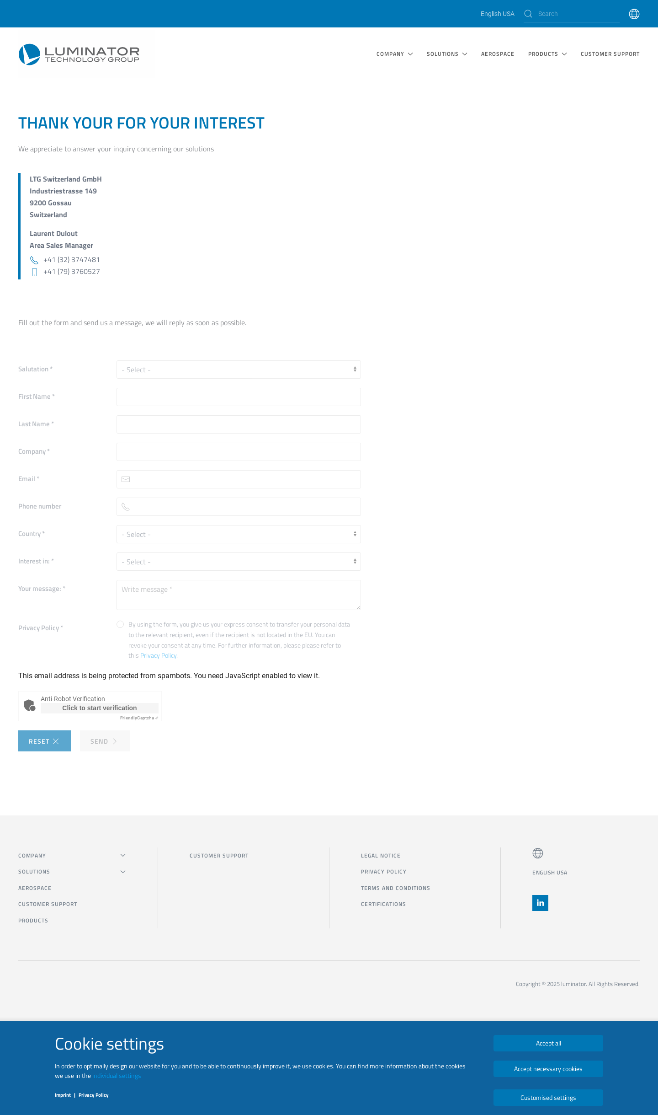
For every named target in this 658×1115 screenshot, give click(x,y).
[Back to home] (86, 54)
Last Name (36, 423)
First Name (36, 396)
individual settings (116, 1075)
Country (31, 533)
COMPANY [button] (395, 53)
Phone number (39, 506)
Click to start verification (99, 708)
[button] (634, 13)
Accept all (548, 1043)
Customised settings (548, 1097)
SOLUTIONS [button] (447, 53)
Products (33, 920)
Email (28, 478)
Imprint (63, 1095)
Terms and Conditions (395, 888)
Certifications (383, 904)
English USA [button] (550, 872)
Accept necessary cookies (548, 1068)
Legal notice (381, 855)
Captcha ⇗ (139, 717)
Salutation (35, 369)
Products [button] (547, 53)
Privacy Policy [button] (158, 655)
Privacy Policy (40, 627)
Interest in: (36, 561)
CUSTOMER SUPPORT (610, 53)
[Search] (572, 14)
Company (34, 451)
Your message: (41, 588)
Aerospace (498, 53)
